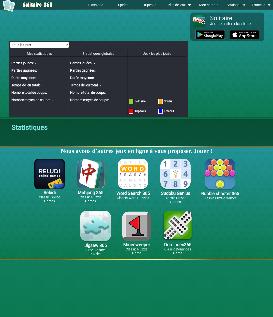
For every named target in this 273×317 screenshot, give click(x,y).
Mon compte (208, 5)
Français (261, 5)
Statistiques (236, 5)
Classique (95, 5)
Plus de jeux (179, 5)
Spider (123, 5)
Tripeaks (149, 5)
